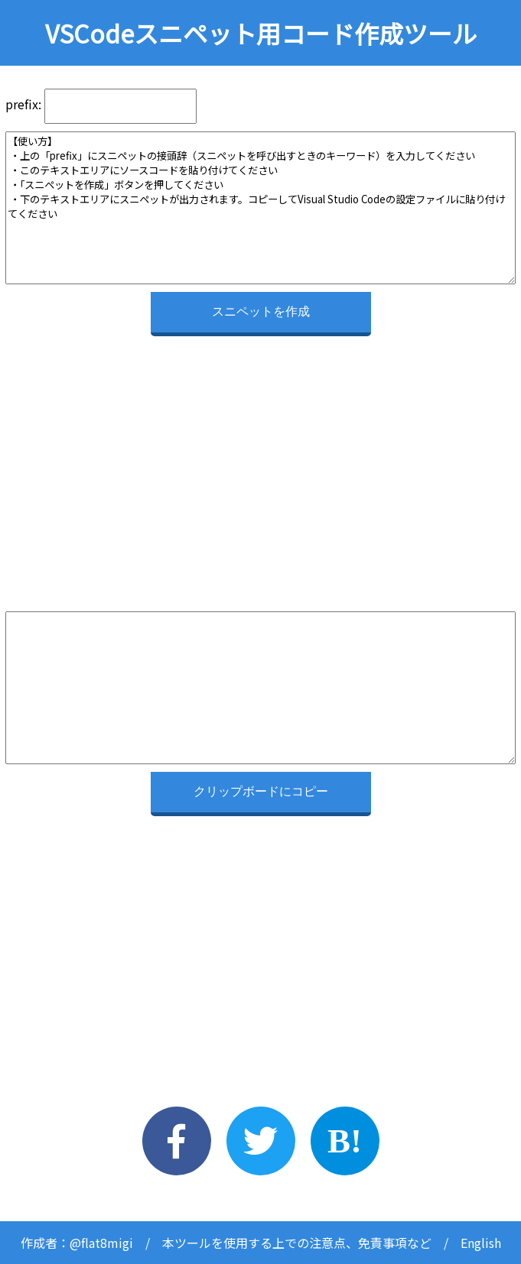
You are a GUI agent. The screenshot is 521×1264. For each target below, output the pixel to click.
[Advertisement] (260, 451)
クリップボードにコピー (261, 791)
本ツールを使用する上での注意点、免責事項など (296, 1242)
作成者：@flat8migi (77, 1242)
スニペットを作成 (261, 311)
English (481, 1242)
